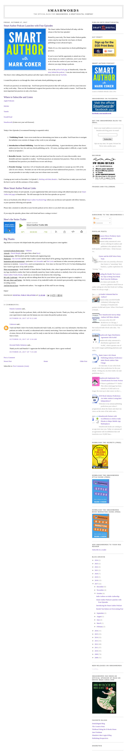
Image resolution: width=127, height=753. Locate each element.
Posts (96, 218)
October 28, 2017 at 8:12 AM (23, 318)
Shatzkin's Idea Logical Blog (102, 735)
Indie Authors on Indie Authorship (107, 596)
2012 (96, 644)
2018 (96, 580)
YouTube (64, 75)
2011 (96, 647)
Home (46, 361)
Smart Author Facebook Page (37, 200)
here (38, 253)
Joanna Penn (23, 264)
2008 (96, 658)
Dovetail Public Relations (18, 345)
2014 (96, 637)
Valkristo (29, 251)
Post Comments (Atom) (21, 366)
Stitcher (6, 106)
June (98, 620)
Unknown (13, 324)
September (100, 613)
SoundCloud (8, 117)
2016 (96, 631)
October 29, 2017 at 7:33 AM (23, 352)
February (100, 627)
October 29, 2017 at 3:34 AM (23, 339)
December (100, 587)
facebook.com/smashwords (101, 113)
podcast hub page (62, 69)
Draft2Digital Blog (98, 723)
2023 (96, 564)
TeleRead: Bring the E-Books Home (104, 729)
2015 (96, 634)
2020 (96, 574)
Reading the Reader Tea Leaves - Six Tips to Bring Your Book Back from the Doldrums (110, 276)
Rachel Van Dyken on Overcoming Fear (109, 609)
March (99, 623)
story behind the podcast (56, 72)
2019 (96, 577)
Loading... (95, 669)
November (100, 590)
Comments (98, 223)
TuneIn (6, 111)
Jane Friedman (97, 732)
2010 (96, 651)
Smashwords (8, 122)
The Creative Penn (98, 726)
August (99, 616)
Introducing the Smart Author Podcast (109, 605)
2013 (96, 641)
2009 (96, 654)
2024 (96, 560)
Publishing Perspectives (100, 738)
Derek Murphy (16, 253)
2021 (96, 570)
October (99, 593)
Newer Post (7, 361)
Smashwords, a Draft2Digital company (74, 14)
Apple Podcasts (9, 101)
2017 (96, 584)
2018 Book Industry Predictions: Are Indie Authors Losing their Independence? (110, 398)
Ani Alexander (38, 261)
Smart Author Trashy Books (13, 275)
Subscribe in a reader (99, 550)
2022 (96, 567)
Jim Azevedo (16, 259)
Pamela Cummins (15, 309)
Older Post (83, 361)
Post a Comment (9, 357)
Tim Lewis (50, 261)
